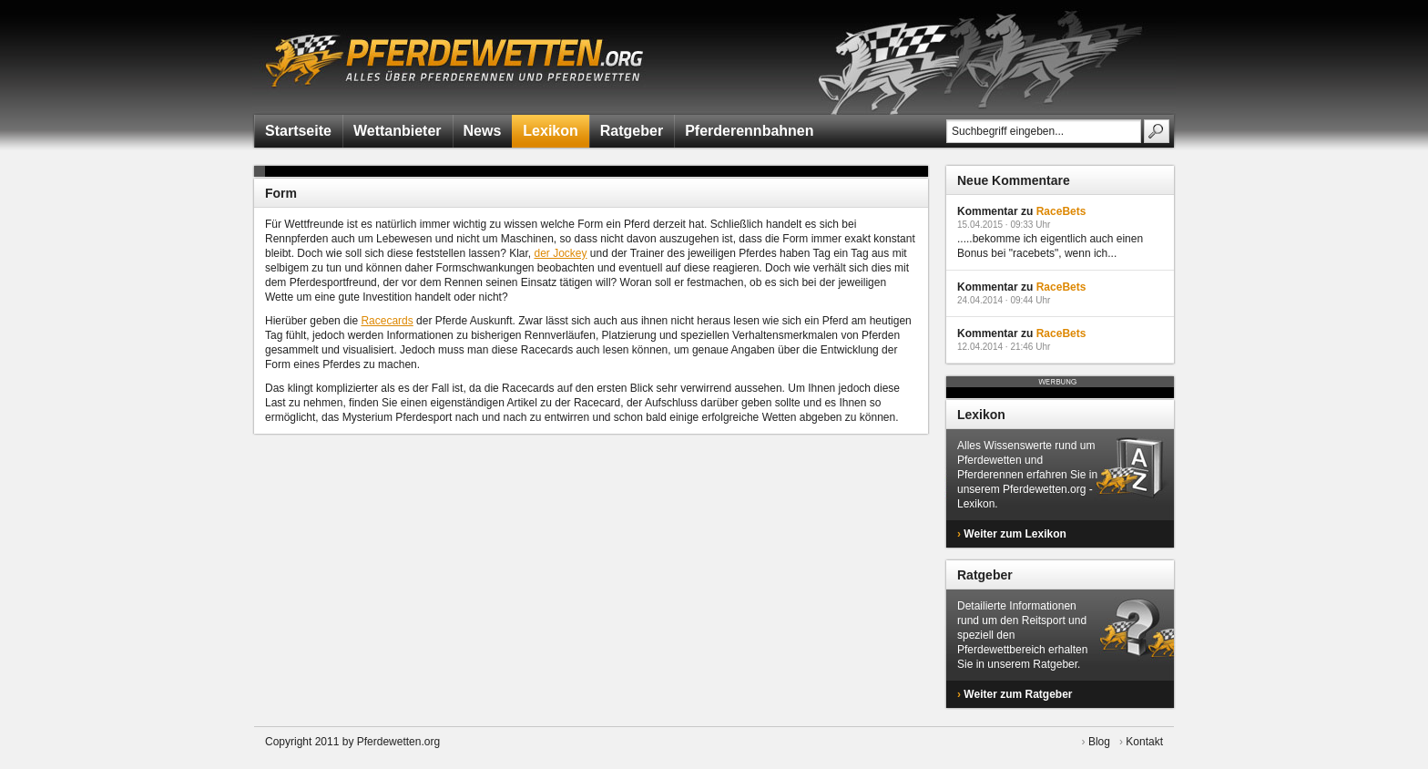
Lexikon (550, 130)
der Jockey (560, 253)
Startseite (298, 130)
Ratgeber (631, 130)
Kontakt (1144, 741)
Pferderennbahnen (749, 130)
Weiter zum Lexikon (1015, 534)
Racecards (387, 320)
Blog (1099, 741)
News (483, 130)
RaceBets (1061, 211)
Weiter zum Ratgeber (1018, 694)
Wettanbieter (397, 130)
